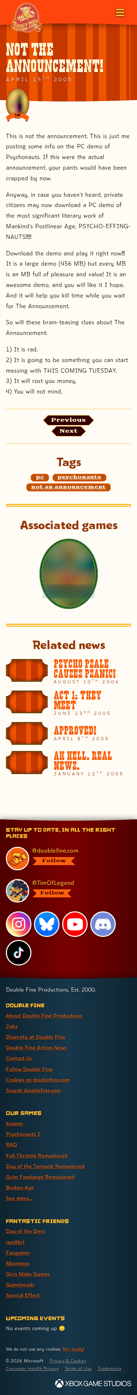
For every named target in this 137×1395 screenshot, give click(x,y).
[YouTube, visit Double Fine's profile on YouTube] (75, 924)
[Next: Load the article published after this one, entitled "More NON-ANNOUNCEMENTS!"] (68, 431)
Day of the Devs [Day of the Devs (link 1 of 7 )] (25, 1231)
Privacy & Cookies (67, 1360)
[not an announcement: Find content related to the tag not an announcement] (68, 487)
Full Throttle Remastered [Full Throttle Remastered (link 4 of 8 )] (37, 1155)
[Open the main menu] (119, 11)
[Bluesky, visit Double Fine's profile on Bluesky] (47, 924)
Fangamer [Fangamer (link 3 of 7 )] (18, 1253)
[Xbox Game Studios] (93, 1383)
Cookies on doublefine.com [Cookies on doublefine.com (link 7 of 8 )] (38, 1080)
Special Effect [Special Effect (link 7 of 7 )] (23, 1295)
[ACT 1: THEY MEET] (68, 703)
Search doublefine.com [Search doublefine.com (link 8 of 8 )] (33, 1090)
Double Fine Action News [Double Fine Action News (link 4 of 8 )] (36, 1047)
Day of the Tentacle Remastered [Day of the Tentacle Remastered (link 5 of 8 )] (45, 1166)
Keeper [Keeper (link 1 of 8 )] (14, 1123)
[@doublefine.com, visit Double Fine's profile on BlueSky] (65, 858)
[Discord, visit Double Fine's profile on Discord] (103, 924)
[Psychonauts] (68, 574)
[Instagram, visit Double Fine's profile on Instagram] (18, 924)
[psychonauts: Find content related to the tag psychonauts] (79, 478)
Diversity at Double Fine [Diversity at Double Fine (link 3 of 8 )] (35, 1037)
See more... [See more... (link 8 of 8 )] (19, 1198)
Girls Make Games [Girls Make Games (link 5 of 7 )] (28, 1274)
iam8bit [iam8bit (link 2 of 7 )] (15, 1242)
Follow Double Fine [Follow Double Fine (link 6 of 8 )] (29, 1069)
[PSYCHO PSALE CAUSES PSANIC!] (68, 671)
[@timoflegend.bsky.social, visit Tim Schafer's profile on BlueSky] (65, 891)
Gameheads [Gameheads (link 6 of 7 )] (20, 1284)
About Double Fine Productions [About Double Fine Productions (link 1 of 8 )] (44, 1015)
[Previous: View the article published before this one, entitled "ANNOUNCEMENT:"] (68, 420)
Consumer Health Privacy (32, 1368)
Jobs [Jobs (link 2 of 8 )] (12, 1026)
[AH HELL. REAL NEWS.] (68, 763)
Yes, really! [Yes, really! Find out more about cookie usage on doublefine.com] (73, 1349)
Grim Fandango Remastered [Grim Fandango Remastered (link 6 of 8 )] (40, 1177)
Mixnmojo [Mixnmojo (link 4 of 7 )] (17, 1263)
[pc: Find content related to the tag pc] (40, 478)
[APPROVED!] (68, 733)
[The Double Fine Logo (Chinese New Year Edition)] (26, 17)
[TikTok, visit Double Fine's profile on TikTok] (18, 953)
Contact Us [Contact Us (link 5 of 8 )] (19, 1058)
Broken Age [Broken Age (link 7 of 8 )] (20, 1187)
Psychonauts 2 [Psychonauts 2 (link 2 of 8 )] (23, 1134)
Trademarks (109, 1368)
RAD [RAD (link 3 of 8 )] (11, 1144)
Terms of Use (78, 1368)
